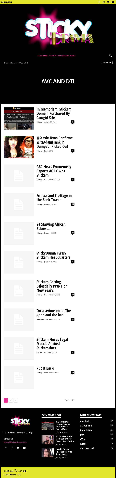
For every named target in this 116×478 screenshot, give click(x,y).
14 (73, 204)
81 (73, 151)
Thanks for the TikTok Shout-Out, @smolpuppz (63, 452)
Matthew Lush (87, 448)
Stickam (13, 63)
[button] (110, 55)
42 (73, 294)
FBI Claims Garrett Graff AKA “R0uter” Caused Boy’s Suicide (64, 439)
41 (73, 261)
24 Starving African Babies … (51, 226)
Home (5, 63)
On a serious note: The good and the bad (54, 313)
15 (73, 319)
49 (73, 233)
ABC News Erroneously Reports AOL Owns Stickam (54, 171)
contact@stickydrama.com (15, 442)
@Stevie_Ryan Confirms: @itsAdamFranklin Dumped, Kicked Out (55, 142)
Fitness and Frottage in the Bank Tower (54, 197)
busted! (83, 443)
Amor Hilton (86, 430)
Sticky (39, 122)
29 (73, 372)
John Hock (85, 421)
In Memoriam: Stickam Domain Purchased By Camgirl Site (54, 113)
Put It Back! (45, 368)
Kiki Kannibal (86, 425)
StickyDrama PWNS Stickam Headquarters (53, 255)
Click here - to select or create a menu (56, 55)
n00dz (82, 439)
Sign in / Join (6, 2)
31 (73, 352)
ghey (82, 434)
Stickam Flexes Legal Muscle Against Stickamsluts (52, 344)
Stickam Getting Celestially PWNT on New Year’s (52, 286)
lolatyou (40, 319)
